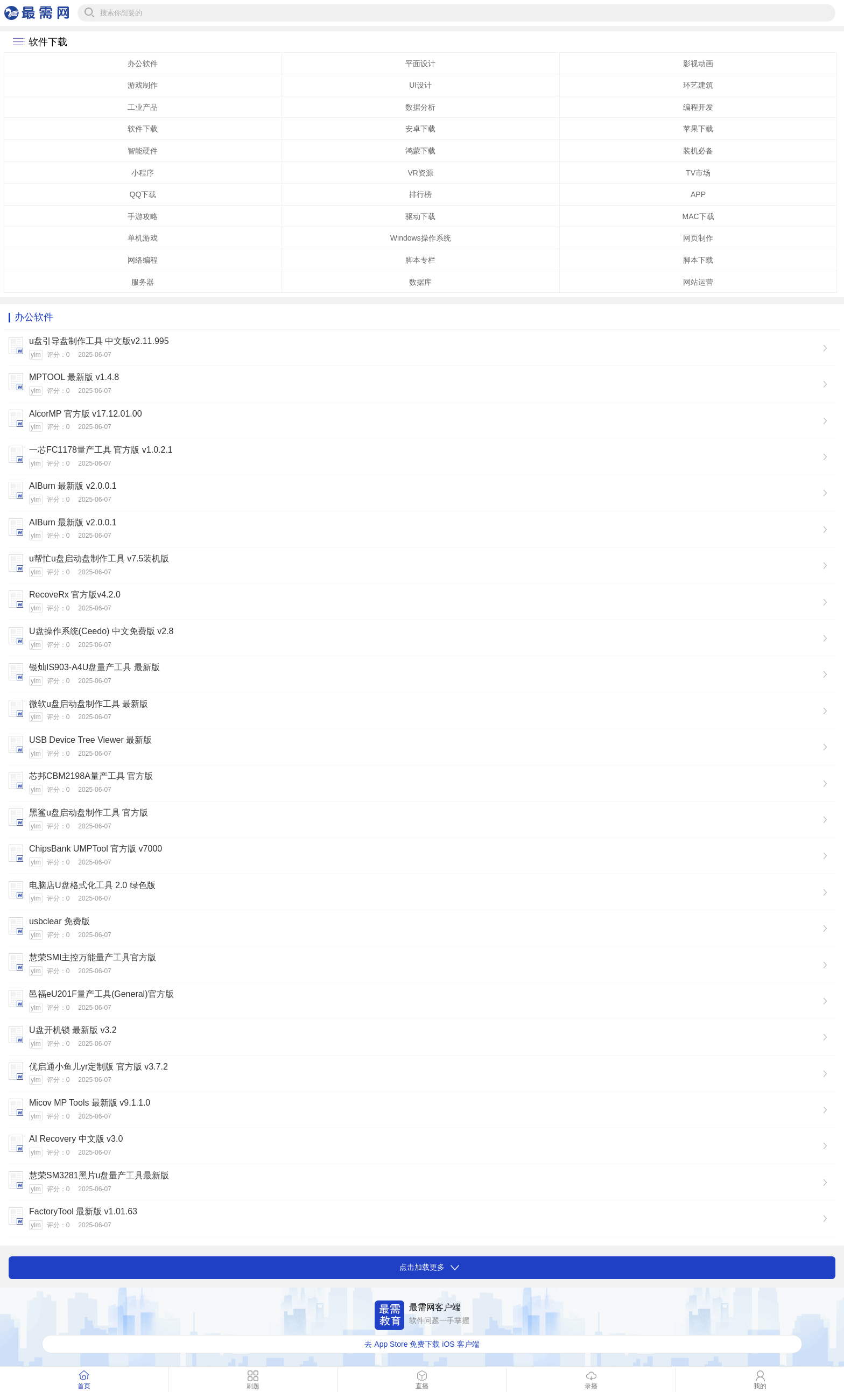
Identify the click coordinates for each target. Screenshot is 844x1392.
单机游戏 (143, 238)
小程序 (142, 172)
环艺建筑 (698, 85)
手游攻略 (143, 216)
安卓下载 (420, 128)
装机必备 (698, 150)
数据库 (420, 282)
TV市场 (698, 172)
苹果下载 (698, 128)
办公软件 (143, 63)
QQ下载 (143, 194)
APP (698, 194)
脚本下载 (698, 260)
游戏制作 (143, 85)
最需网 (36, 13)
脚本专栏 (420, 260)
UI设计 (420, 85)
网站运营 (698, 282)
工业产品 (143, 107)
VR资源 (420, 172)
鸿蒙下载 (420, 150)
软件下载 (143, 128)
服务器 (142, 282)
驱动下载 (420, 216)
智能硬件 (143, 150)
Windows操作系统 (420, 238)
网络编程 (143, 260)
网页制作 (698, 238)
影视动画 (698, 63)
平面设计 (420, 63)
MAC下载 (698, 216)
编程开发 (698, 107)
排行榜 (420, 194)
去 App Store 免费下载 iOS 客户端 (421, 1344)
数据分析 (420, 107)
